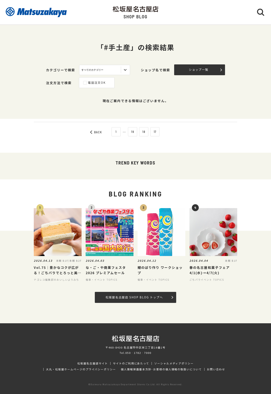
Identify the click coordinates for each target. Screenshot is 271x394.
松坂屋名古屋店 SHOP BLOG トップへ (139, 297)
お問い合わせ (216, 369)
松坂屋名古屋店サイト (92, 363)
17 (155, 132)
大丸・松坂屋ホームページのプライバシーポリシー (81, 369)
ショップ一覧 (205, 69)
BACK (96, 132)
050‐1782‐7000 (138, 353)
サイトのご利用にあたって (131, 363)
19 (132, 132)
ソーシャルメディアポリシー (173, 363)
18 (143, 132)
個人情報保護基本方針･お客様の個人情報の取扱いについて (161, 369)
